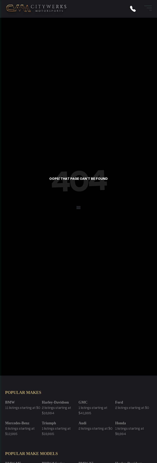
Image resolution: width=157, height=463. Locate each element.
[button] (78, 207)
